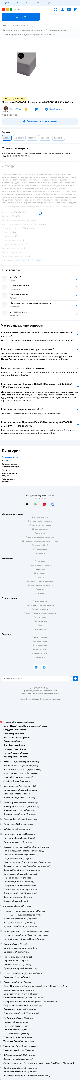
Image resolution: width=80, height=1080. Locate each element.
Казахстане (45, 699)
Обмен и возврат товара (40, 525)
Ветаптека (40, 657)
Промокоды (40, 533)
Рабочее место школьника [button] (8, 480)
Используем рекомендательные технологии (40, 693)
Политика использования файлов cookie (40, 541)
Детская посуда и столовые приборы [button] (10, 465)
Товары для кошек (40, 637)
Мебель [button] (5, 461)
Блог (40, 625)
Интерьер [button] (6, 470)
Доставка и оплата (40, 517)
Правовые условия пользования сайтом (40, 690)
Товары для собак (40, 645)
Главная (5, 25)
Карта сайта (40, 553)
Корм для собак (40, 649)
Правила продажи (40, 529)
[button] (21, 17)
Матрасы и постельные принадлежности (22, 30)
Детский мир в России (30, 699)
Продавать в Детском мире (40, 521)
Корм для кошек (40, 641)
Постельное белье (57, 30)
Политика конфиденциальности (40, 537)
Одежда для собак (40, 653)
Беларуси (56, 699)
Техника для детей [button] (10, 457)
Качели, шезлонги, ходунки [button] (10, 474)
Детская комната (20, 25)
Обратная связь (40, 549)
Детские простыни (11, 34)
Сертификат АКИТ (40, 545)
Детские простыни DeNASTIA (39, 34)
